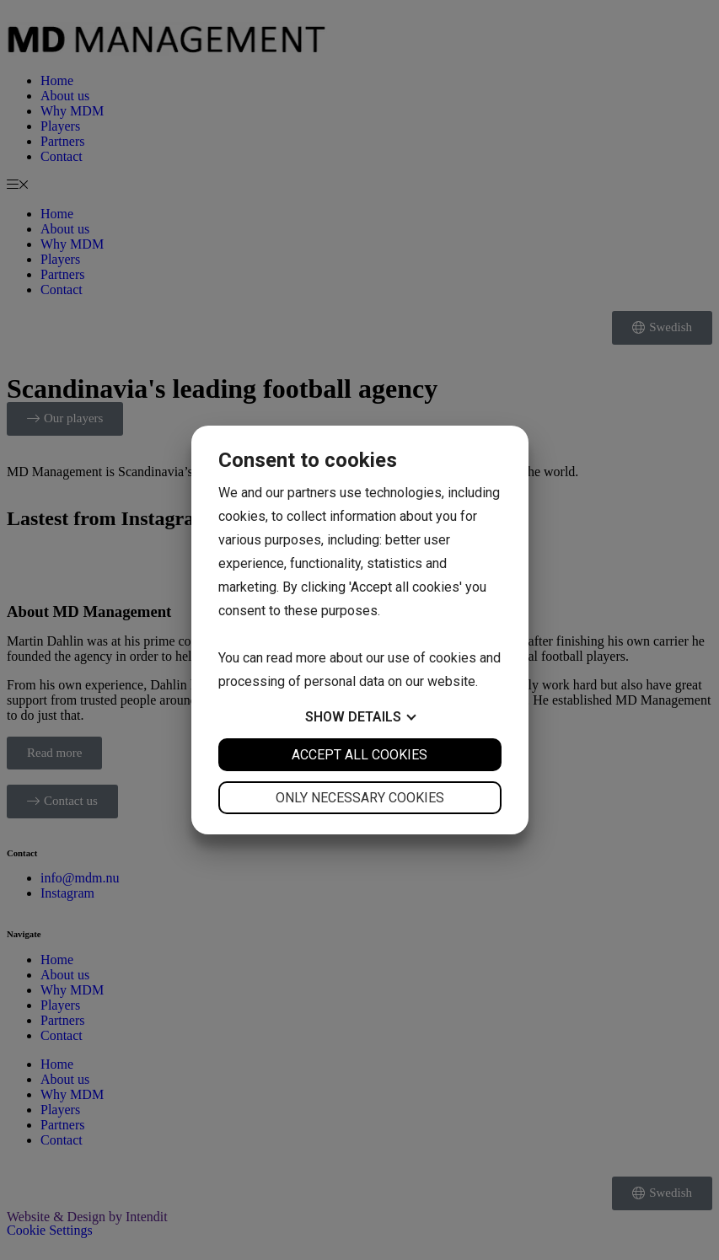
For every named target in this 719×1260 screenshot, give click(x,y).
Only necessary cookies (360, 798)
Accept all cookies (359, 755)
